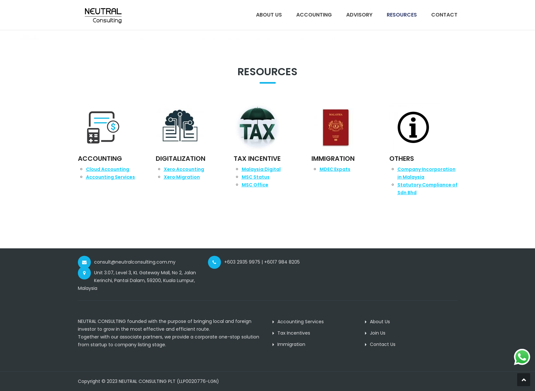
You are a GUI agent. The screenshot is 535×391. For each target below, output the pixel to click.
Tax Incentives (293, 333)
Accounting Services (300, 321)
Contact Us (382, 344)
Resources (402, 14)
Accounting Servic (110, 177)
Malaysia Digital (261, 169)
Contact (444, 14)
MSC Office (255, 185)
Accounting (314, 14)
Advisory (359, 14)
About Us (269, 14)
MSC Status (256, 177)
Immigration (291, 344)
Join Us (377, 333)
